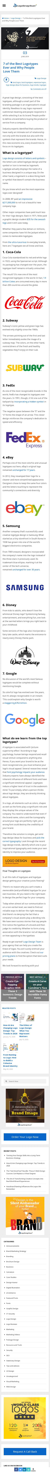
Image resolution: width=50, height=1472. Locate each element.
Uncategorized (12, 1376)
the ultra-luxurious (17, 242)
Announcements (12, 1246)
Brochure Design (12, 1261)
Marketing (10, 1329)
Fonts (8, 1303)
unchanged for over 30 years (26, 569)
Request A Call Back (25, 1451)
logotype (43, 85)
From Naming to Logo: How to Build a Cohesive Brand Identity (10, 1060)
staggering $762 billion (15, 703)
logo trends (34, 85)
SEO (8, 1355)
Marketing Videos (13, 1334)
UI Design (10, 1371)
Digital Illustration (13, 1288)
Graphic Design (12, 1308)
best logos (17, 82)
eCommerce (11, 1293)
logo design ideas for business (17, 85)
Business (9, 1267)
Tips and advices (12, 1366)
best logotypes (27, 82)
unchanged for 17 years (23, 470)
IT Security (10, 1314)
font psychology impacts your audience (25, 772)
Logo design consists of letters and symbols (23, 158)
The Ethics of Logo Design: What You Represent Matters (25, 1031)
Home (5, 18)
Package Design (12, 1340)
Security (9, 1350)
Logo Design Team (32, 941)
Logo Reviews (11, 1324)
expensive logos (40, 82)
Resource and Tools (14, 1345)
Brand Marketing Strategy (16, 1251)
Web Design (11, 1387)
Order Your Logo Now (25, 1137)
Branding (9, 1256)
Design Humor (11, 1282)
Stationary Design (13, 1360)
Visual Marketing (12, 1381)
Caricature (10, 1272)
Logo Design (16, 18)
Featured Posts (12, 1298)
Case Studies (11, 1277)
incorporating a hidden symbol (29, 401)
